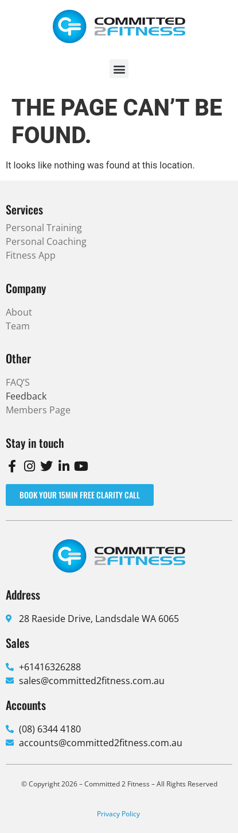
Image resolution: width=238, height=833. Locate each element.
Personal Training (44, 227)
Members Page (38, 410)
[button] (119, 68)
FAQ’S (18, 382)
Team (18, 326)
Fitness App (31, 255)
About (19, 312)
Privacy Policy (118, 814)
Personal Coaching (46, 241)
